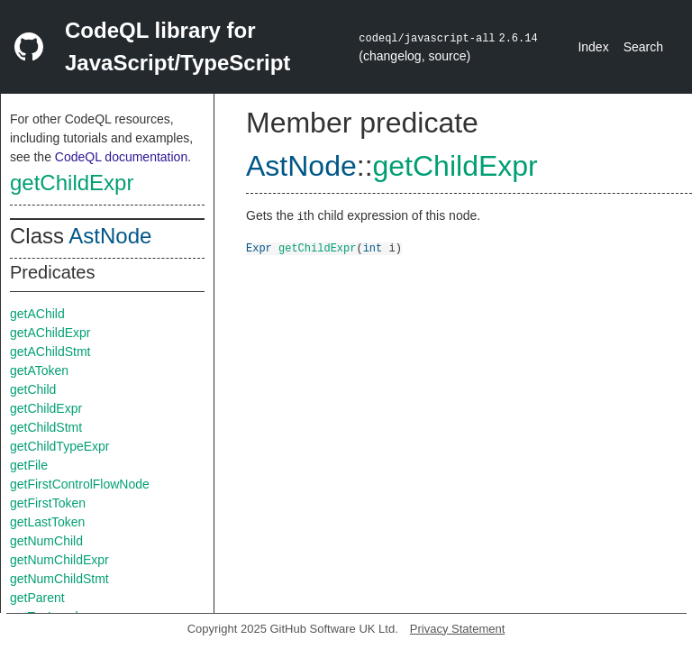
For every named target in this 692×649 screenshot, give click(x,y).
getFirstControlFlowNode (80, 484)
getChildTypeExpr (60, 446)
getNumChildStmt (59, 578)
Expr (259, 247)
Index (593, 47)
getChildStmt (46, 427)
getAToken (39, 370)
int (373, 247)
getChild (33, 389)
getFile (29, 465)
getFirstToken (48, 503)
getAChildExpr (50, 332)
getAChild (37, 313)
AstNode (109, 236)
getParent (37, 597)
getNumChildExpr (59, 560)
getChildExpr (71, 182)
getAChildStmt (50, 351)
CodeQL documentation (121, 157)
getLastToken (47, 522)
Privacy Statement (457, 628)
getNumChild (46, 541)
